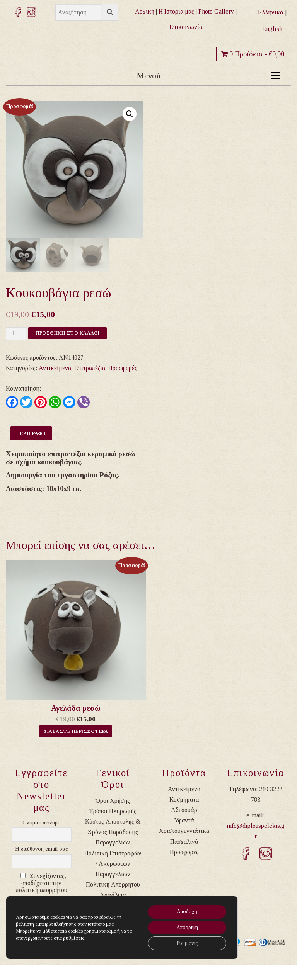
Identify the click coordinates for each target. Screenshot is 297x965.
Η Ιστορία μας (176, 11)
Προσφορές (122, 368)
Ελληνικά (270, 12)
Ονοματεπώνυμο (41, 823)
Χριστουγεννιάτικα (184, 830)
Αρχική (144, 11)
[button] (130, 114)
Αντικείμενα (55, 368)
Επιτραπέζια (89, 368)
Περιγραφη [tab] (31, 433)
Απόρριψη (185, 926)
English (272, 28)
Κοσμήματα (184, 799)
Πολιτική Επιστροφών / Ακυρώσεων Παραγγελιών (113, 863)
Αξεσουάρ (184, 810)
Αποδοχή (185, 910)
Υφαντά (184, 820)
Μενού (208, 75)
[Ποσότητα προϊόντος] (16, 333)
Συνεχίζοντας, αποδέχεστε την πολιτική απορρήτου (41, 883)
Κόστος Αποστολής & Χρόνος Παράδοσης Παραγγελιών (112, 832)
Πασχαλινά (184, 841)
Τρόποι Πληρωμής (113, 811)
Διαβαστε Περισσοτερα (75, 731)
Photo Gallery (216, 11)
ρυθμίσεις (73, 937)
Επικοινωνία (185, 27)
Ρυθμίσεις (185, 943)
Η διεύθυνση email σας (41, 849)
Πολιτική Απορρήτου (113, 884)
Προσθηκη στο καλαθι (68, 333)
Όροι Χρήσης (113, 800)
